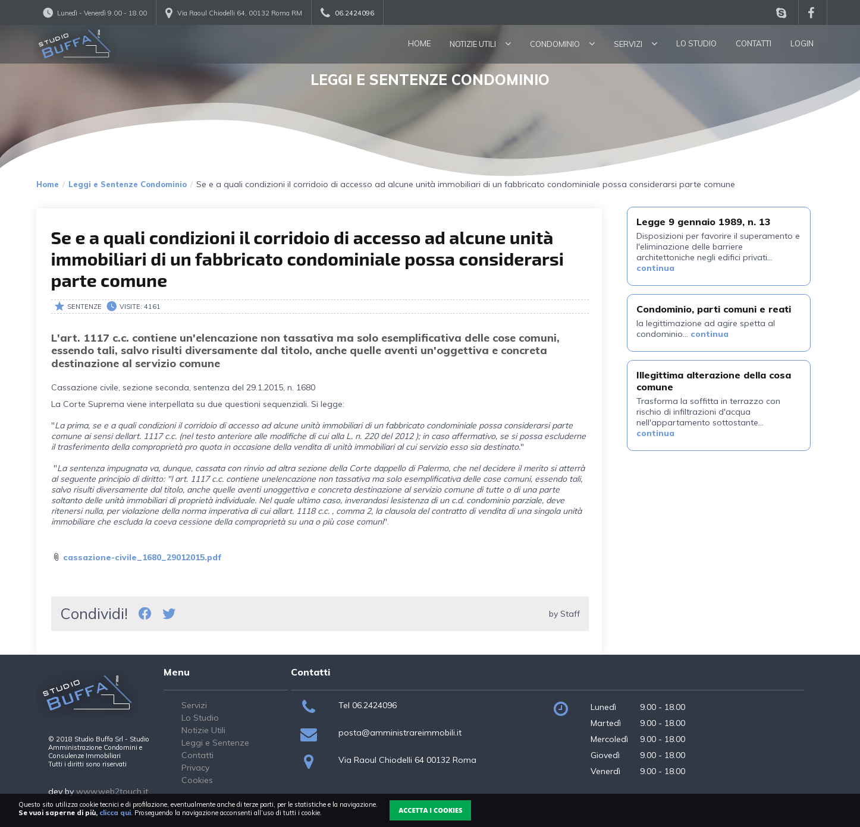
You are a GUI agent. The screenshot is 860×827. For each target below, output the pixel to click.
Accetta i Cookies (430, 810)
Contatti (753, 43)
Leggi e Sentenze (215, 742)
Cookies (197, 780)
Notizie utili (480, 44)
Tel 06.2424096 (367, 705)
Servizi (635, 44)
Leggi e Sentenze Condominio (127, 184)
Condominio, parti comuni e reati (713, 309)
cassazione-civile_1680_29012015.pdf (142, 557)
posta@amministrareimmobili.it (400, 732)
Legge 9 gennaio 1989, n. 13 (703, 222)
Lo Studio (696, 43)
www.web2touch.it (112, 791)
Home (419, 43)
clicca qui (115, 813)
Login (802, 43)
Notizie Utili (203, 730)
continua (655, 268)
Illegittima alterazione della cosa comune (713, 380)
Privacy (195, 767)
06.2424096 (354, 13)
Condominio (562, 44)
